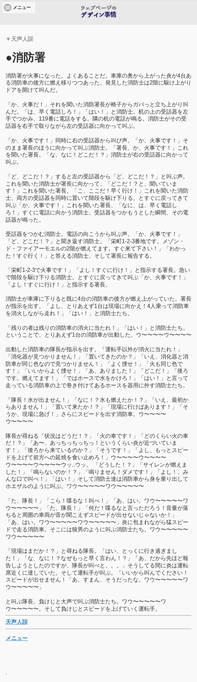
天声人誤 (17, 622)
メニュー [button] (22, 7)
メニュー (17, 638)
